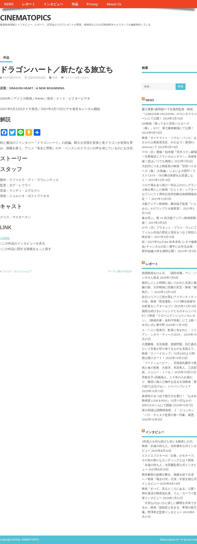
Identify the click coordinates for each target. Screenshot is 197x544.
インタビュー (53, 4)
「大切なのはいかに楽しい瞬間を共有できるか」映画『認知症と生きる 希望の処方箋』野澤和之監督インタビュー (169, 507)
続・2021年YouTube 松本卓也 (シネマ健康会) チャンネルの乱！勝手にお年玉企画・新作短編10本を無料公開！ (169, 246)
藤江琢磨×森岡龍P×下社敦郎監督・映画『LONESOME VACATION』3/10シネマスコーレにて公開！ (169, 113)
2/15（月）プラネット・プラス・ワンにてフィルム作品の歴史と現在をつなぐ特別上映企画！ (169, 232)
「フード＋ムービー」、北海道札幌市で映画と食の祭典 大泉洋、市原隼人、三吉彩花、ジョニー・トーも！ (169, 367)
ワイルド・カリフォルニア (17, 271)
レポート (28, 4)
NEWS (9, 4)
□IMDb (5, 238)
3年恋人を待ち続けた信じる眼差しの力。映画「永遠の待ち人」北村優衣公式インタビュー (169, 446)
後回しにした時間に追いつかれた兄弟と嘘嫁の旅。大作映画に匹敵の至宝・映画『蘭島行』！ (169, 287)
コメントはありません (77, 77)
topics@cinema (12, 77)
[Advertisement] (119, 39)
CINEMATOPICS (25, 18)
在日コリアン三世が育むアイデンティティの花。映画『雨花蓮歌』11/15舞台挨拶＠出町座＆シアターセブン (169, 301)
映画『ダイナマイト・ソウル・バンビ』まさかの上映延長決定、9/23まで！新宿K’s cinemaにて (169, 142)
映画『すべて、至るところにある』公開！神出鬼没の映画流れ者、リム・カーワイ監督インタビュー (169, 493)
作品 (75, 4)
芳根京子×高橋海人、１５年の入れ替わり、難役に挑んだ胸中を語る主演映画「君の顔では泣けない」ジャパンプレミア (169, 381)
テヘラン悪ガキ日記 (119, 271)
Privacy (92, 4)
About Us (114, 4)
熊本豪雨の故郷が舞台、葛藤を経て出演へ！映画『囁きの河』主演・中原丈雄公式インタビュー (169, 479)
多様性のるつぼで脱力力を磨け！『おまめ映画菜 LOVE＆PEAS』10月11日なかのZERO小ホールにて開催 (169, 400)
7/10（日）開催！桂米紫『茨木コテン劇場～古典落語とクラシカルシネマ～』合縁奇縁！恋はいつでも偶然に (169, 156)
